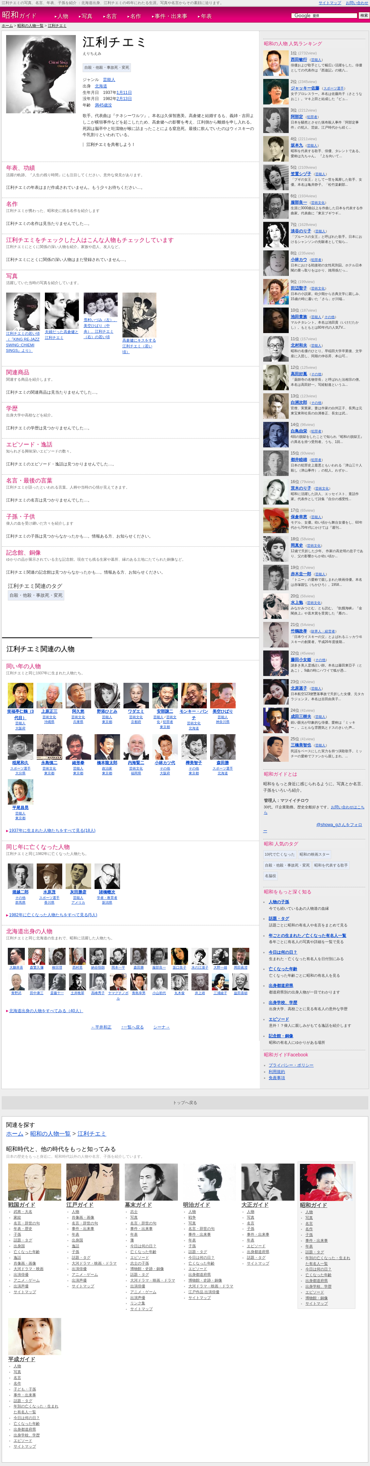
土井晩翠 (77, 993)
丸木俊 (179, 993)
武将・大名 (23, 1211)
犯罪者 (168, 722)
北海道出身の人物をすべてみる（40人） (46, 1010)
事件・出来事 (171, 16)
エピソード (279, 1019)
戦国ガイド (34, 1202)
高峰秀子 (98, 993)
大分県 (20, 773)
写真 (87, 16)
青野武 (16, 993)
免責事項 (277, 1077)
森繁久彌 (37, 967)
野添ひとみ (107, 711)
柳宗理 (57, 967)
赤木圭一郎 (301, 574)
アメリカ (78, 902)
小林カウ (299, 259)
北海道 (101, 86)
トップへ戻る (185, 1102)
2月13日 (124, 98)
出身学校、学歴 (283, 1002)
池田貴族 (299, 316)
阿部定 (297, 116)
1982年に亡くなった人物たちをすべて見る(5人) (53, 914)
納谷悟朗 (98, 967)
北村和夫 (299, 345)
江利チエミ (57, 25)
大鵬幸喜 (16, 967)
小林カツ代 (165, 762)
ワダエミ (136, 711)
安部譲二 (165, 711)
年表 (206, 16)
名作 (135, 16)
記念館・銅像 (281, 1036)
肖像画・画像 (25, 1263)
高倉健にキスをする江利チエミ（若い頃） (139, 346)
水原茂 (49, 892)
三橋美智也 (301, 745)
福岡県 (136, 773)
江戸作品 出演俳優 (203, 1292)
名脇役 (270, 876)
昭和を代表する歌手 (331, 865)
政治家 (107, 768)
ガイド (19, 15)
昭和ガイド (326, 1202)
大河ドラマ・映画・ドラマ (94, 1263)
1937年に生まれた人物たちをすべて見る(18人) (52, 830)
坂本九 (297, 145)
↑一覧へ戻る (132, 1027)
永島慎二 (49, 762)
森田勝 (223, 762)
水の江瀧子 (199, 967)
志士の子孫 (139, 1263)
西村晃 (77, 967)
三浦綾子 (220, 993)
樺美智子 (194, 762)
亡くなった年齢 (283, 969)
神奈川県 (223, 722)
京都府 (136, 722)
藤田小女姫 (301, 659)
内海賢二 (136, 762)
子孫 (17, 1234)
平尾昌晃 (20, 807)
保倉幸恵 (299, 516)
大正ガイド (268, 1202)
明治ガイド (209, 1202)
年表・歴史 (23, 1228)
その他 (165, 768)
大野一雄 (220, 967)
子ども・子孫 (25, 1389)
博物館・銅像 (316, 1298)
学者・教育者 (107, 898)
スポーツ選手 (20, 768)
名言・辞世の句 (27, 1223)
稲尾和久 (20, 762)
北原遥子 (299, 688)
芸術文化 (49, 717)
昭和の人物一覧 (30, 25)
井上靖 (200, 993)
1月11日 (124, 92)
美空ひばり (223, 711)
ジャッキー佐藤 (305, 88)
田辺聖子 (299, 288)
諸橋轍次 (107, 892)
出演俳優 (21, 1274)
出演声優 (21, 1286)
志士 (134, 1211)
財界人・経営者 (323, 631)
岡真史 (297, 545)
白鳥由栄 (299, 431)
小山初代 (159, 993)
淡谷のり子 (301, 231)
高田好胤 (299, 374)
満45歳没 (103, 105)
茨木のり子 (301, 488)
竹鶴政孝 (299, 631)
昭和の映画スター (315, 854)
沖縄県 (49, 722)
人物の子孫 (279, 902)
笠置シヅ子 (301, 173)
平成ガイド (34, 1356)
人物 (62, 16)
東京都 (107, 722)
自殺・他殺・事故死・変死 (106, 67)
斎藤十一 (57, 993)
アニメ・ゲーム (27, 1280)
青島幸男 (139, 993)
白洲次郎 (299, 402)
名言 (111, 16)
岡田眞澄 (241, 967)
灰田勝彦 (78, 892)
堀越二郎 (20, 892)
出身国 (19, 1246)
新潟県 (107, 902)
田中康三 (37, 993)
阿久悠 (78, 711)
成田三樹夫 (301, 716)
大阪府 (20, 728)
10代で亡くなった (280, 854)
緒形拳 (78, 762)
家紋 (17, 1217)
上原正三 (49, 711)
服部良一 (159, 967)
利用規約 (277, 1071)
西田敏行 (299, 59)
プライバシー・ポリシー (291, 1065)
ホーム (7, 25)
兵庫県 (78, 722)
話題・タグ (279, 918)
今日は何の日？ (283, 952)
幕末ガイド (151, 1202)
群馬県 (20, 902)
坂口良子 (179, 967)
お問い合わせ (357, 3)
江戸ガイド (92, 1202)
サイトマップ (330, 3)
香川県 (49, 902)
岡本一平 (118, 967)
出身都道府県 (281, 985)
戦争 (192, 1217)
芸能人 (109, 79)
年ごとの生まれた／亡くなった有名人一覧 (307, 935)
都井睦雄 (299, 459)
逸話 (17, 1257)
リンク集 (137, 1303)
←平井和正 (101, 1027)
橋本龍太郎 (107, 762)
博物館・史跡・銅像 (147, 1269)
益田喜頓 (241, 993)
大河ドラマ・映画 (29, 1269)
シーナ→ (161, 1027)
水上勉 (297, 602)
